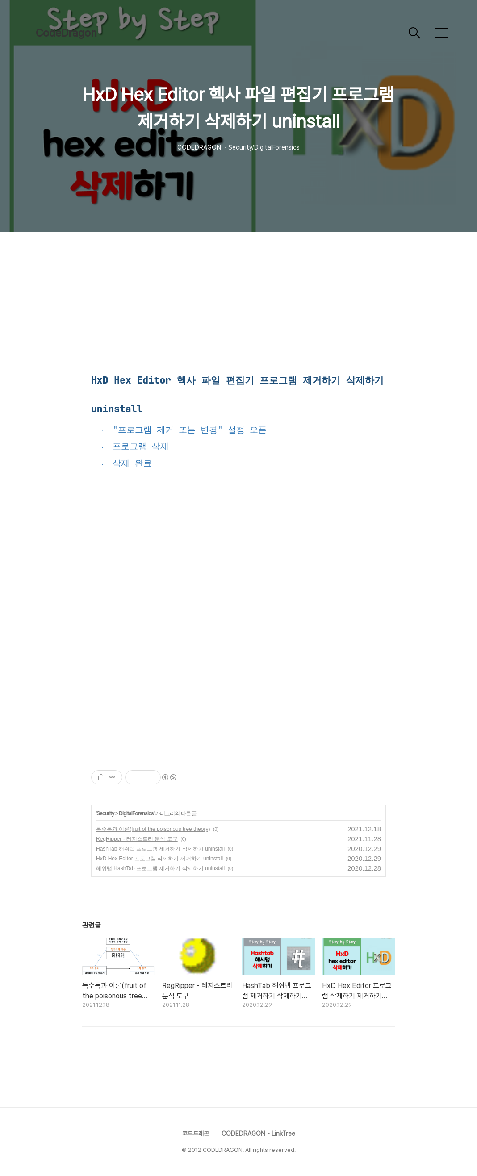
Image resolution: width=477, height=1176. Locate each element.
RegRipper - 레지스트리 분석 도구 (137, 839)
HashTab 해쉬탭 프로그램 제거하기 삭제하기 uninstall (160, 849)
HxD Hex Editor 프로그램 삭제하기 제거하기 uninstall (159, 858)
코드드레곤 (195, 1133)
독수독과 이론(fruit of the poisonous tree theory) (153, 829)
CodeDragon (66, 32)
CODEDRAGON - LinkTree (258, 1133)
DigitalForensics (136, 813)
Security (105, 813)
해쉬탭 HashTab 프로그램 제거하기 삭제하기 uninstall (160, 868)
